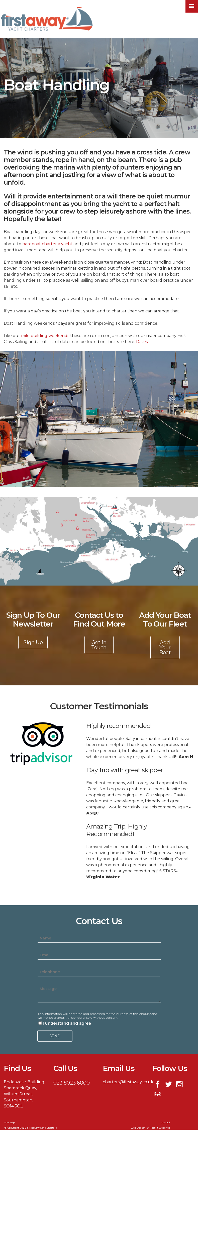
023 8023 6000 (71, 1083)
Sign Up (33, 642)
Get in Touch (99, 644)
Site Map (9, 1122)
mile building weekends (45, 335)
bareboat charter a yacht (47, 243)
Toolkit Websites (160, 1127)
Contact (165, 1122)
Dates (142, 341)
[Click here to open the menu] (191, 6)
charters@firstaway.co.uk (128, 1082)
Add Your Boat (165, 647)
